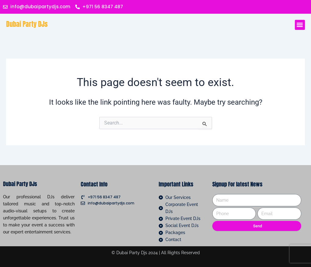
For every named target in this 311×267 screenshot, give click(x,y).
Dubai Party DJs (27, 24)
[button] (300, 25)
